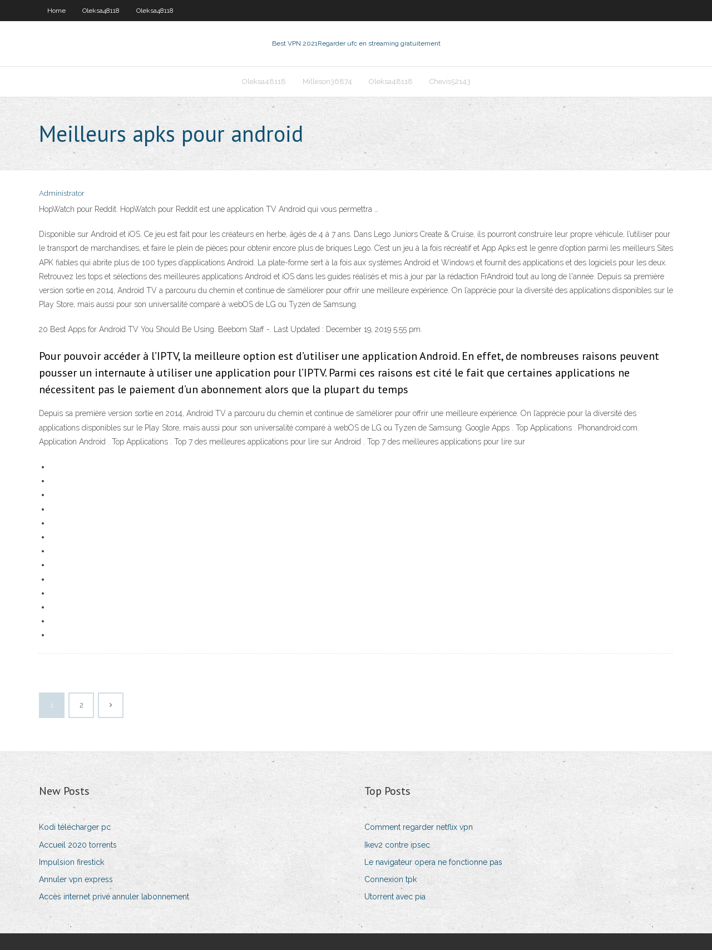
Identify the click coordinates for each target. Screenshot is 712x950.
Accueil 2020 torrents (78, 844)
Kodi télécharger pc (75, 827)
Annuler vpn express (76, 879)
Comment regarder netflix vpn (418, 827)
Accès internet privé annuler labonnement (114, 896)
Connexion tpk (390, 879)
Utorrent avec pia (395, 896)
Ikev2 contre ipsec (397, 844)
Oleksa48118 (101, 10)
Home (56, 10)
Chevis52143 (450, 81)
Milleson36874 (327, 81)
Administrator (62, 193)
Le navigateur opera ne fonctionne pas (433, 862)
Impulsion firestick (71, 862)
